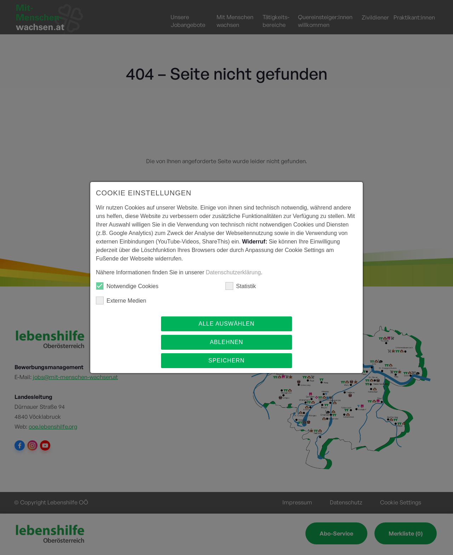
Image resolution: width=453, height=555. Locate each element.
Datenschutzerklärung (233, 272)
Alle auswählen (226, 324)
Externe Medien (121, 300)
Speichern (226, 360)
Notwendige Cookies (127, 286)
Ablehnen (226, 342)
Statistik (240, 286)
